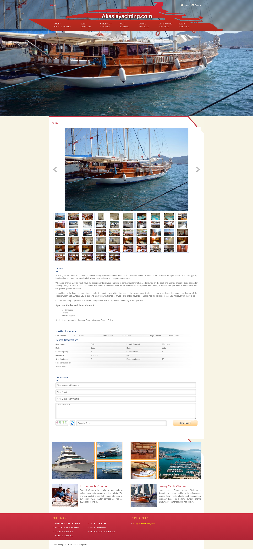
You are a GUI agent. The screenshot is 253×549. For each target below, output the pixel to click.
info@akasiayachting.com (144, 523)
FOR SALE (144, 25)
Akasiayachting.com (127, 16)
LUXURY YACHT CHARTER (67, 523)
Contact (199, 5)
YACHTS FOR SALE (64, 532)
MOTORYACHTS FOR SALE (102, 532)
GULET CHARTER (98, 523)
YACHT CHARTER (62, 25)
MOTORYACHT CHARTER (67, 527)
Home (187, 5)
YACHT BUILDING (98, 527)
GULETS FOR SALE (64, 536)
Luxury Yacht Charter (93, 486)
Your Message (125, 411)
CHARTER (86, 25)
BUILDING (124, 25)
